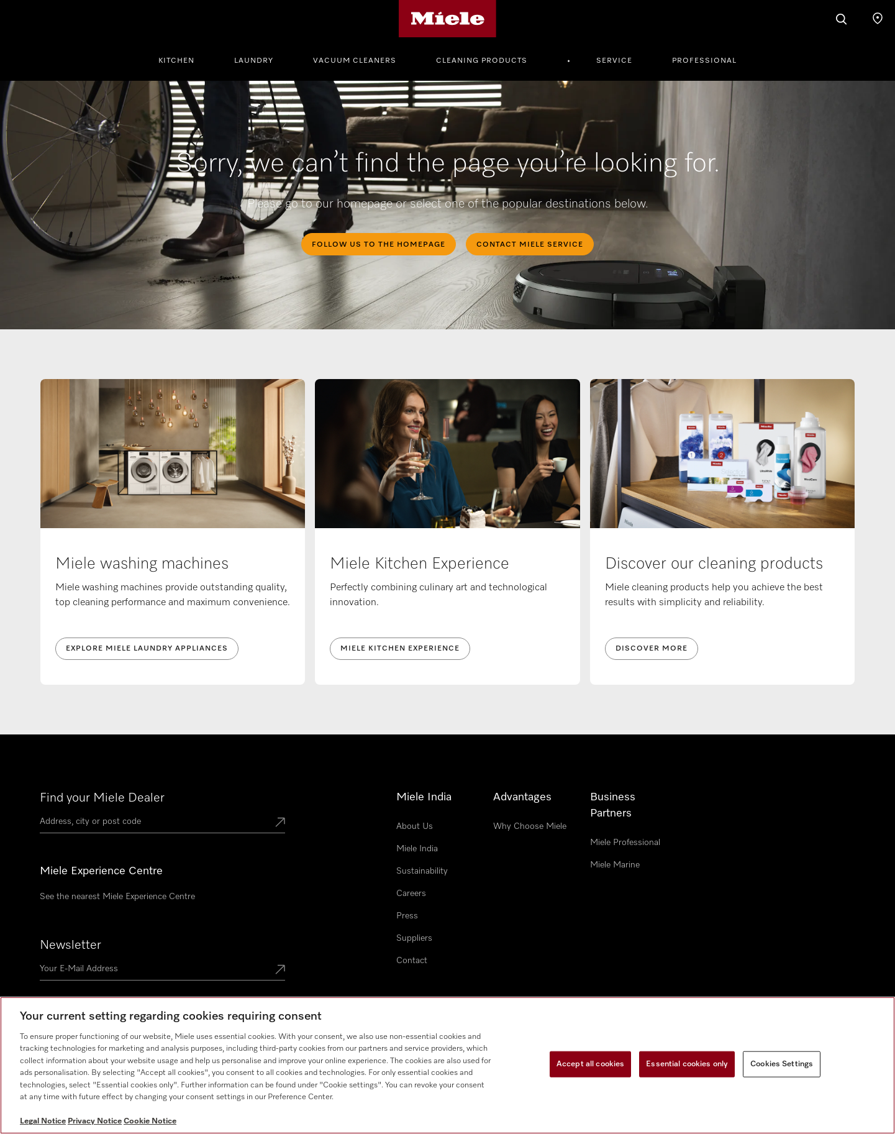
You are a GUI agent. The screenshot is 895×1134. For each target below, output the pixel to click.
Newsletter (70, 945)
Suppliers (414, 938)
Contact (411, 960)
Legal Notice (43, 1121)
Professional (704, 61)
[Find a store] (877, 18)
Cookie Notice (150, 1121)
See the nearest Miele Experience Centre (117, 896)
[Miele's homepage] (447, 18)
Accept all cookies (590, 1064)
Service (614, 61)
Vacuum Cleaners (354, 61)
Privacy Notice (95, 1121)
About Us (414, 826)
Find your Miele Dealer (102, 798)
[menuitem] (183, 59)
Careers (411, 893)
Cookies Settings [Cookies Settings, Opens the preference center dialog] (781, 1064)
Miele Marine (615, 865)
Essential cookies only (687, 1064)
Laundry (253, 61)
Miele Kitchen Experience (400, 648)
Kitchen (176, 61)
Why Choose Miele (529, 826)
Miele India (417, 848)
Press (407, 916)
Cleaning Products (481, 61)
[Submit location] (280, 823)
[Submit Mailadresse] (280, 970)
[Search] (841, 18)
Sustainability (422, 871)
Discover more (652, 648)
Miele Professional (625, 842)
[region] (447, 1065)
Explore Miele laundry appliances (147, 648)
